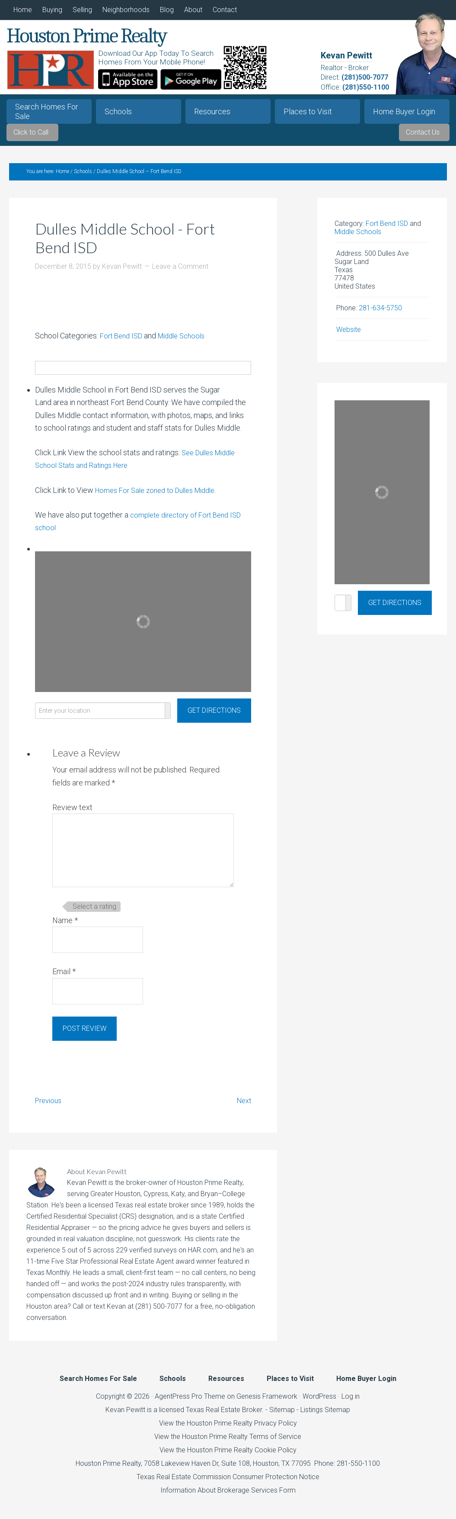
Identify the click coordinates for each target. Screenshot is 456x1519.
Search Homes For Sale (46, 111)
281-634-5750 (380, 313)
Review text (72, 812)
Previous (50, 1105)
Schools (118, 111)
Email (64, 977)
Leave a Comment (180, 272)
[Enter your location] (100, 716)
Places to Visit (308, 111)
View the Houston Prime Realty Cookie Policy (228, 1455)
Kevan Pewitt (346, 55)
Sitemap (282, 1415)
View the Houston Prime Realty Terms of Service (227, 1442)
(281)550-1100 (365, 87)
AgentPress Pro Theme (190, 1402)
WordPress (319, 1402)
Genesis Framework (266, 1402)
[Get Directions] (214, 717)
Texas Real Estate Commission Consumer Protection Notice (228, 1482)
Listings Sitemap (325, 1415)
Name (65, 925)
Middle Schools (188, 341)
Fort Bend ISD (123, 341)
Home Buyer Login (404, 111)
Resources (212, 111)
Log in (350, 1402)
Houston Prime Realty (108, 1469)
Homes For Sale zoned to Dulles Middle (161, 495)
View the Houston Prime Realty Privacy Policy (228, 1429)
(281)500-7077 (364, 77)
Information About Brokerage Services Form (228, 1496)
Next (243, 1105)
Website (348, 335)
